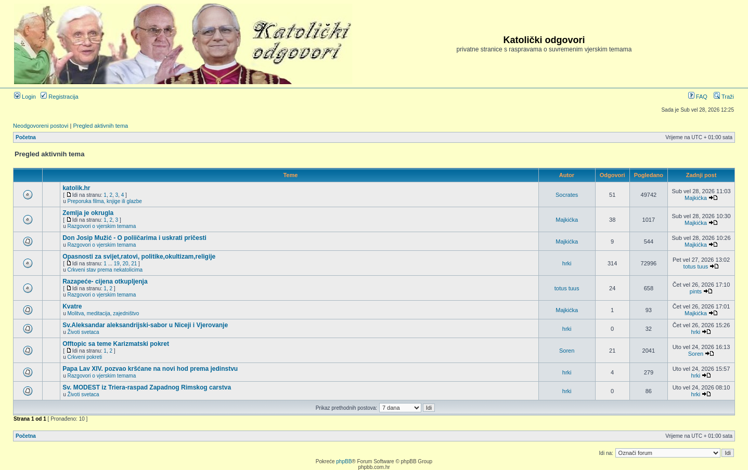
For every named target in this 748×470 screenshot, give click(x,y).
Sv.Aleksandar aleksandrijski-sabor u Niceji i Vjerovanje (145, 325)
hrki (567, 263)
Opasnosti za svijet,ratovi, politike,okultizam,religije (138, 256)
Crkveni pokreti (85, 357)
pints (696, 291)
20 (125, 263)
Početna (26, 137)
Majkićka (696, 198)
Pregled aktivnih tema (100, 126)
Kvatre (72, 306)
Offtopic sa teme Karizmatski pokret (115, 343)
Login (25, 96)
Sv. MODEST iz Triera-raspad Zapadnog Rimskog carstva (146, 387)
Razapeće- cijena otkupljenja (104, 281)
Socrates (567, 195)
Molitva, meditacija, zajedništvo (103, 313)
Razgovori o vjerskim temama (102, 226)
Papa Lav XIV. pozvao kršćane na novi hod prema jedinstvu (150, 368)
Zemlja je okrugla (87, 213)
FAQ (697, 96)
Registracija (60, 96)
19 (117, 263)
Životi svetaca (83, 332)
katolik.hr (76, 188)
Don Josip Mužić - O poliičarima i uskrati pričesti (134, 237)
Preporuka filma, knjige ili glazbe (105, 201)
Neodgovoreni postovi (40, 126)
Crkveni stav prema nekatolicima (105, 270)
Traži (724, 96)
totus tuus (695, 266)
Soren (566, 350)
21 (134, 263)
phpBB (344, 461)
